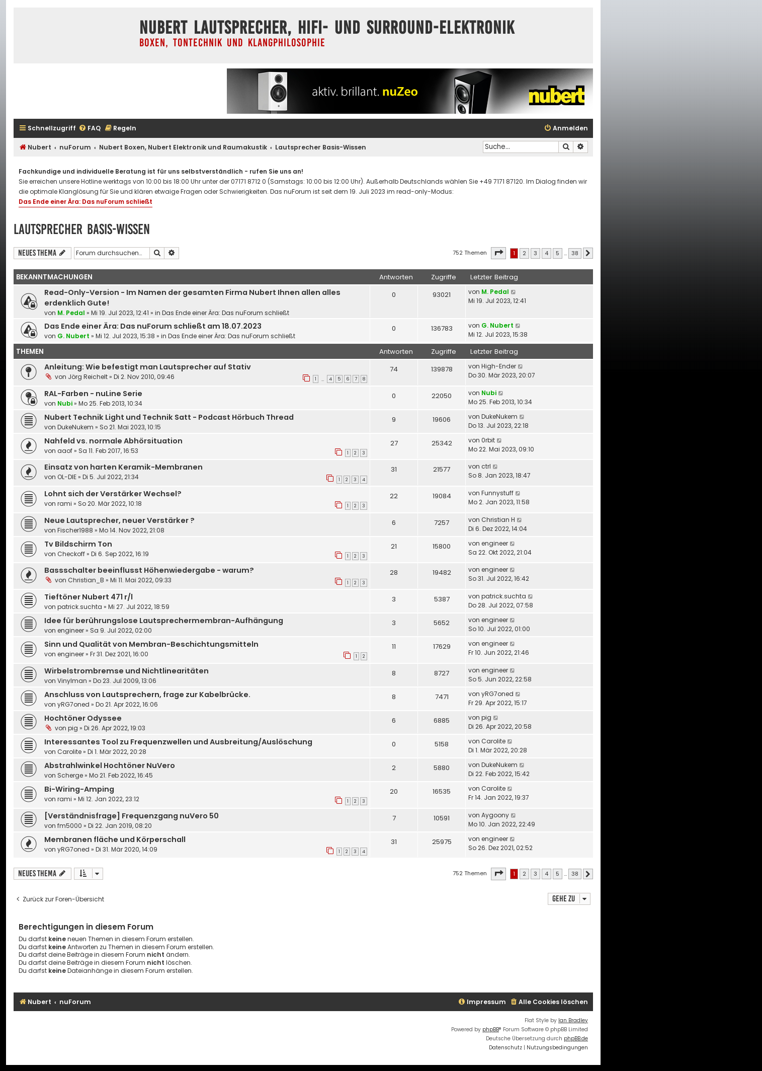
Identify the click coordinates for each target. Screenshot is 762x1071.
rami (64, 503)
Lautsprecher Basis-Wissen (82, 229)
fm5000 (69, 825)
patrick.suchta (79, 606)
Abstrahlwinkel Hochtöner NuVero (109, 765)
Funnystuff (497, 493)
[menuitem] (89, 128)
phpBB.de (576, 1038)
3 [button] (535, 253)
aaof (64, 450)
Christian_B (86, 580)
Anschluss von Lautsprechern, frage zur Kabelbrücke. (147, 695)
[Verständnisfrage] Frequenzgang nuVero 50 (131, 816)
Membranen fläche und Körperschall (115, 839)
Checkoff (71, 554)
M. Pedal (71, 313)
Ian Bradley (573, 1020)
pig (73, 728)
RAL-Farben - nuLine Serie (93, 394)
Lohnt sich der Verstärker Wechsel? (113, 494)
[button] (498, 253)
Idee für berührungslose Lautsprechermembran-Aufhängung (163, 621)
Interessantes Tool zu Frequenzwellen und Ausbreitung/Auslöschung (178, 742)
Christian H (498, 519)
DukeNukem (75, 427)
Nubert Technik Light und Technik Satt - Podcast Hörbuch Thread (169, 417)
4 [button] (546, 253)
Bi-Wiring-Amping (79, 789)
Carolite (69, 751)
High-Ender (498, 366)
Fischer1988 (75, 530)
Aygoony (495, 815)
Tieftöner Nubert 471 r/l (88, 597)
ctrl (486, 466)
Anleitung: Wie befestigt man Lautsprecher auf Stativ (147, 367)
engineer (494, 543)
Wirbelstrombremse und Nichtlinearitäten (126, 671)
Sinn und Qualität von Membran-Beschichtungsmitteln (151, 644)
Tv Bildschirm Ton (78, 544)
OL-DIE (66, 477)
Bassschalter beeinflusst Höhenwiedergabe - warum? (149, 570)
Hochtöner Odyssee (83, 718)
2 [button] (524, 253)
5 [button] (557, 253)
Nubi (64, 403)
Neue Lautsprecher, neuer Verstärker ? (119, 520)
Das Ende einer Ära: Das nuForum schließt (85, 201)
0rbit (488, 440)
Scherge (70, 775)
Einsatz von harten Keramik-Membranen (123, 467)
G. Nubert (73, 336)
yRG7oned (73, 704)
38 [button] (574, 253)
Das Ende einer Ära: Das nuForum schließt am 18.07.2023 (153, 326)
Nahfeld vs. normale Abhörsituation (113, 441)
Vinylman (72, 680)
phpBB (490, 1029)
